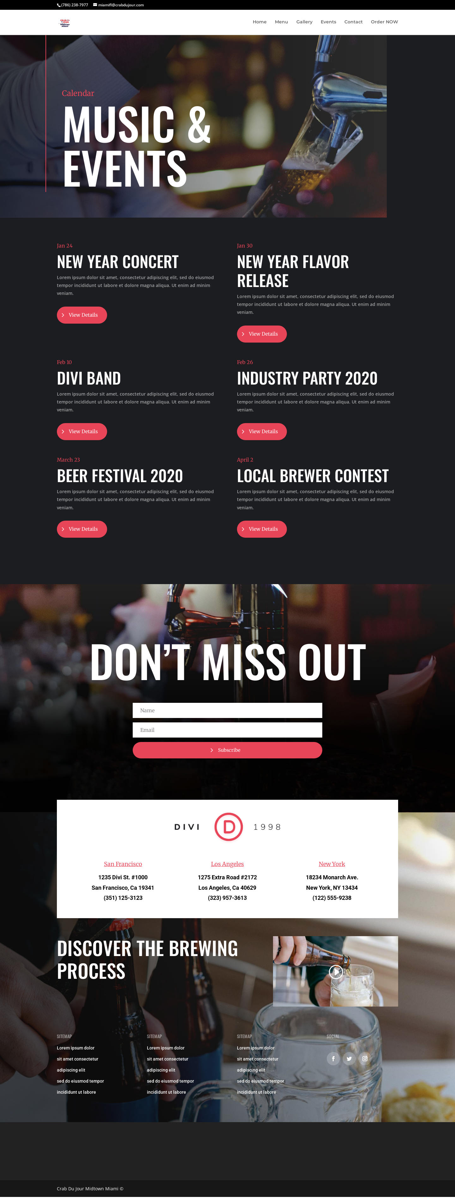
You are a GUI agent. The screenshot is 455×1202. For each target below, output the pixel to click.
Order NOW (384, 22)
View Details (85, 315)
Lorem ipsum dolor (75, 1052)
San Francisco (123, 868)
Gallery (304, 22)
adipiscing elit (71, 1074)
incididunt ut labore (76, 1096)
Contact (353, 22)
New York (332, 868)
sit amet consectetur (77, 1063)
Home (260, 22)
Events (328, 22)
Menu (281, 22)
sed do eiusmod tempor (80, 1085)
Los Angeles (227, 868)
